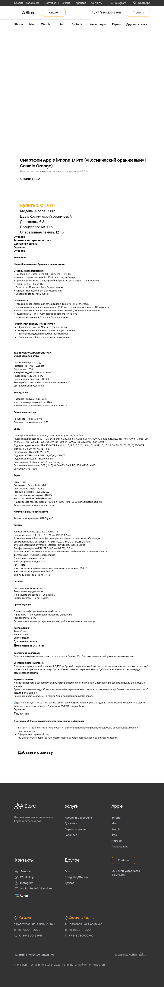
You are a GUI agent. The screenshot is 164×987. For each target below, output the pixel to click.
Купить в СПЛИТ (37, 205)
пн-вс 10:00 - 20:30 (27, 930)
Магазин (25, 918)
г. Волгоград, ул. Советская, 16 (85, 924)
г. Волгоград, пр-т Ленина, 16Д (34, 924)
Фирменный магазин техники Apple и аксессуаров (34, 819)
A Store (29, 12)
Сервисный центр (81, 918)
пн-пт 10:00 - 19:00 (78, 930)
